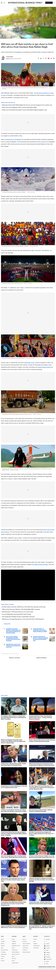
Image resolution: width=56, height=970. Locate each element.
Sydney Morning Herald (44, 367)
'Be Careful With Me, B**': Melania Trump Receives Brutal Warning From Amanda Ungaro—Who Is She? (42, 927)
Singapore (35, 943)
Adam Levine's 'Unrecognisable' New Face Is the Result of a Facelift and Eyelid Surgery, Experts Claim (13, 880)
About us (24, 939)
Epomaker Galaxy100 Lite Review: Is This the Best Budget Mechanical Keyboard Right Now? (40, 638)
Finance (13, 947)
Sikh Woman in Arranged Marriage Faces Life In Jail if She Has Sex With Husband (23, 619)
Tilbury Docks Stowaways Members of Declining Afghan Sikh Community (21, 609)
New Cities (14, 958)
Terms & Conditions (26, 943)
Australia (35, 939)
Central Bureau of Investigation (13, 139)
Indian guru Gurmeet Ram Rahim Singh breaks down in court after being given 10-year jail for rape (27, 105)
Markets (2, 943)
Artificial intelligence (15, 952)
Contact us (25, 941)
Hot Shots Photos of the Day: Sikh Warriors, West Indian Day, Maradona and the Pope (23, 607)
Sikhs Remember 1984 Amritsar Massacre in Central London (17, 612)
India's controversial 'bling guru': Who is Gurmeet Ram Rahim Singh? (19, 107)
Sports (2, 958)
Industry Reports (15, 962)
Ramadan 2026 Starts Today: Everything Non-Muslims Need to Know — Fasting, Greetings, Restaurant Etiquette (40, 717)
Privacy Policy (25, 945)
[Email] (51, 58)
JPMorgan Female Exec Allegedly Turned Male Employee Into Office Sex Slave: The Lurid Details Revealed (41, 880)
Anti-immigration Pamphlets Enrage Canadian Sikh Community (18, 616)
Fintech (13, 960)
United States (36, 947)
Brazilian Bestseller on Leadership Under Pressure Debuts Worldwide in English (40, 630)
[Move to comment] (54, 58)
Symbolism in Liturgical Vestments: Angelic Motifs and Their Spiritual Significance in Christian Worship (13, 630)
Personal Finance (4, 949)
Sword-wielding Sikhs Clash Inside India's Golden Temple (16, 614)
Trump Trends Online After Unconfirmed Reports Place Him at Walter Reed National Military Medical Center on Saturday (14, 834)
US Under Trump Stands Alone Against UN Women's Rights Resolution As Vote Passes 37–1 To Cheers (41, 834)
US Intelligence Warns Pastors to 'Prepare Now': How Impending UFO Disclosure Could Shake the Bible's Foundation (13, 717)
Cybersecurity (14, 949)
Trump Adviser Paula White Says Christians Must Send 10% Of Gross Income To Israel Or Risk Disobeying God (13, 904)
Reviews (2, 960)
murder (43, 141)
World (2, 939)
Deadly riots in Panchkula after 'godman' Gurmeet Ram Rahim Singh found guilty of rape (24, 110)
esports (13, 956)
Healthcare (14, 943)
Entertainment (3, 954)
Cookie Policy (25, 947)
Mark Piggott (10, 56)
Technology (3, 952)
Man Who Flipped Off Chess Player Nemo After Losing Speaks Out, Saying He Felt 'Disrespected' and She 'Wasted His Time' (41, 787)
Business (3, 945)
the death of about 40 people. (40, 564)
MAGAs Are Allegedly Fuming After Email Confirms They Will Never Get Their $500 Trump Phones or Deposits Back (13, 741)
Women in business (15, 954)
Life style (2, 956)
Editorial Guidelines (42, 657)
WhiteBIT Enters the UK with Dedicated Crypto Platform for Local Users (13, 646)
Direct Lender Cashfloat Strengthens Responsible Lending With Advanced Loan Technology (13, 638)
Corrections (25, 949)
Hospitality (14, 941)
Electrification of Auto (16, 945)
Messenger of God (29, 362)
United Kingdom (36, 945)
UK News (3, 941)
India (34, 941)
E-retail (13, 939)
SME (2, 947)
